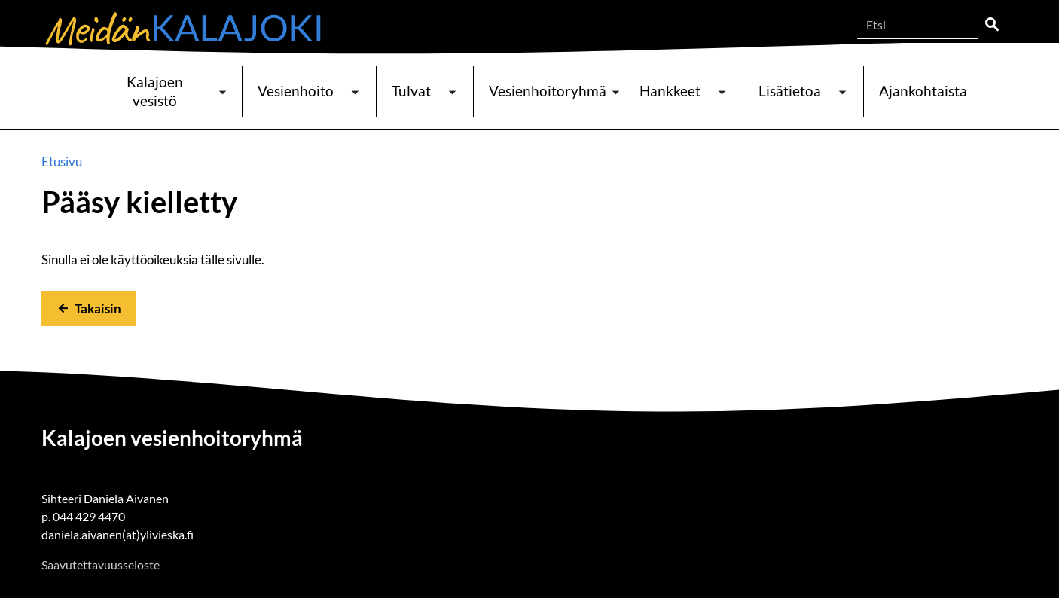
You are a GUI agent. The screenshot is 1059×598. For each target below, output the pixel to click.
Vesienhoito (296, 90)
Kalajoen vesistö (155, 91)
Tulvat (411, 90)
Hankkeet (669, 90)
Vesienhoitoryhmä (547, 90)
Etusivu (61, 161)
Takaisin (98, 308)
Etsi (992, 24)
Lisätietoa (789, 90)
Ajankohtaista (923, 90)
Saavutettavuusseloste (100, 564)
